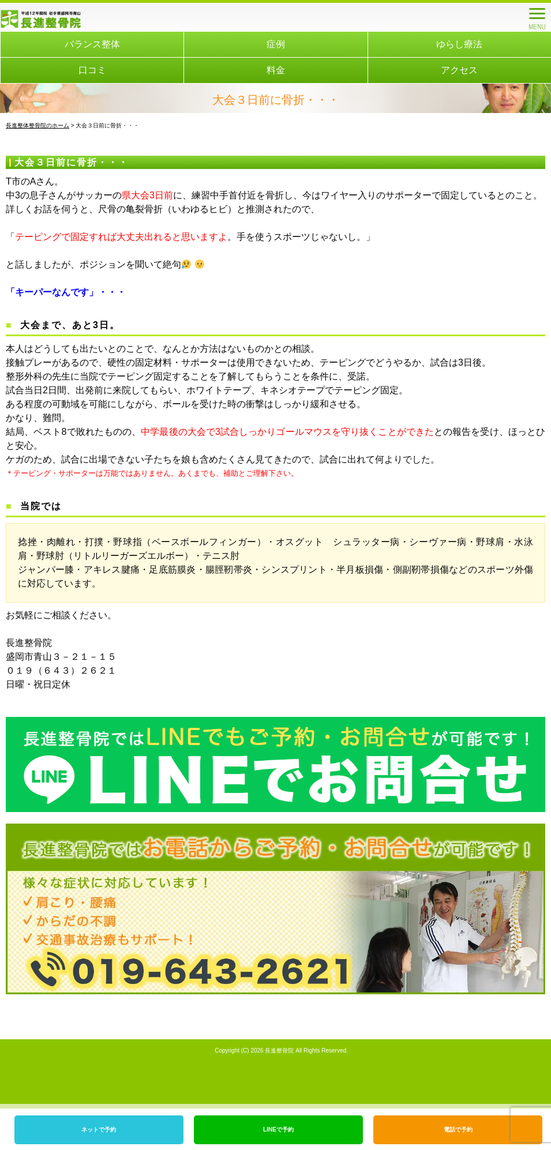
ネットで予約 (98, 1129)
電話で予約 (458, 1129)
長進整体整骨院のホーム (37, 125)
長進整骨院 (279, 1050)
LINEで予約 (278, 1129)
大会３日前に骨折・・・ (71, 162)
